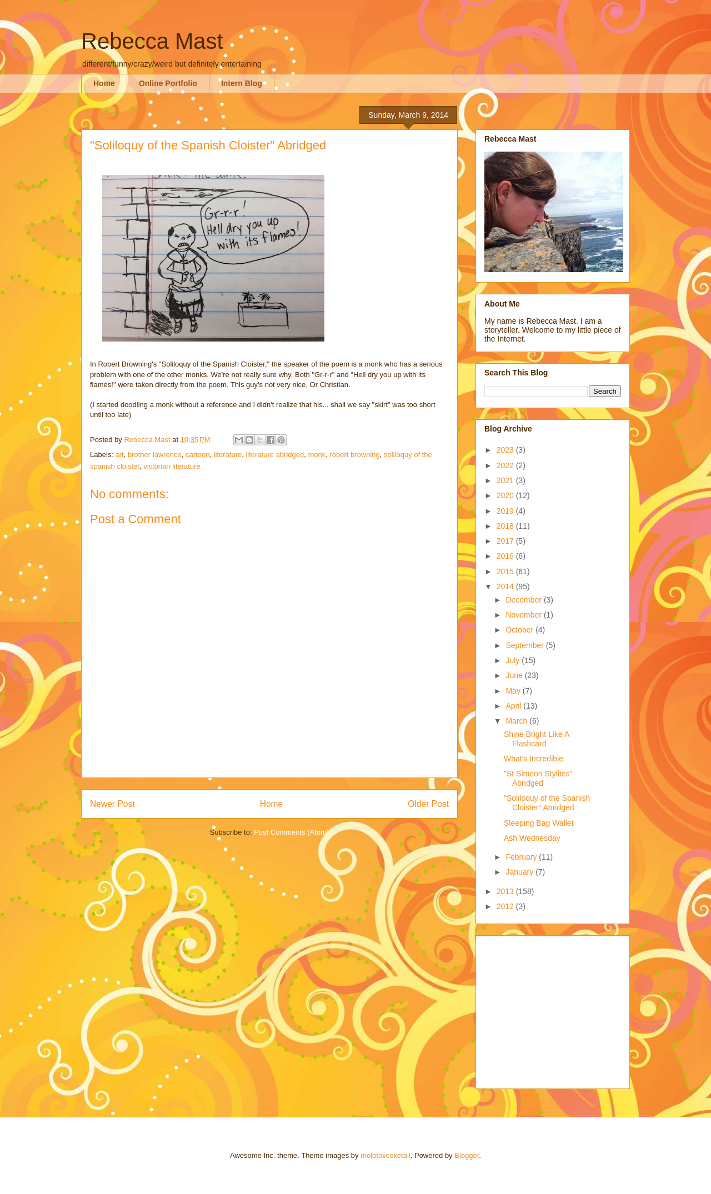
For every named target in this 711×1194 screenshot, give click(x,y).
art (120, 454)
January (520, 871)
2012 (506, 906)
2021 (506, 480)
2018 (506, 525)
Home (104, 83)
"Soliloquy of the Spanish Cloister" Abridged (547, 803)
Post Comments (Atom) (291, 832)
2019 (506, 510)
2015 (506, 571)
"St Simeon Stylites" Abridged (538, 778)
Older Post (428, 804)
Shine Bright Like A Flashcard (536, 739)
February (522, 856)
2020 (506, 495)
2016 (506, 555)
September (525, 645)
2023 (506, 449)
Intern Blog (241, 83)
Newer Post (112, 804)
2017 (506, 540)
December (524, 599)
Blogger (466, 1155)
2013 (506, 891)
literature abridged (275, 454)
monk (317, 454)
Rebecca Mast (152, 41)
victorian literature (172, 466)
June (514, 675)
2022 (506, 465)
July (513, 660)
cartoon (197, 454)
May (513, 690)
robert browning (355, 454)
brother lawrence (155, 454)
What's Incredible (533, 758)
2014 (506, 586)
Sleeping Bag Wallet (539, 823)
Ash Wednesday (532, 838)
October (520, 629)
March (517, 720)
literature (228, 454)
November (524, 614)
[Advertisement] (553, 1009)
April (514, 705)
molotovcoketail (385, 1155)
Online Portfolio (168, 83)
